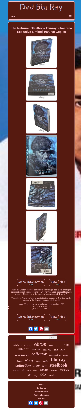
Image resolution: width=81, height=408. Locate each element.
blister (51, 346)
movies (52, 375)
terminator (27, 346)
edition (40, 344)
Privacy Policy (41, 391)
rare (44, 366)
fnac (62, 349)
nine (66, 345)
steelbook (58, 365)
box (43, 374)
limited (54, 354)
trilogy (36, 376)
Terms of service (41, 395)
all (23, 370)
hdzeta (19, 361)
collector (39, 354)
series (36, 349)
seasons (47, 349)
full (29, 374)
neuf (56, 349)
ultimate (58, 346)
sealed (65, 355)
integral (24, 349)
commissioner (22, 355)
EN (39, 398)
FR (43, 398)
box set (17, 370)
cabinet (44, 369)
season (38, 361)
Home (41, 385)
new (36, 365)
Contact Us (41, 388)
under (45, 361)
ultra (29, 370)
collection (23, 365)
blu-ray (58, 359)
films (35, 370)
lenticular (54, 370)
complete (64, 369)
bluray (29, 360)
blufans (18, 345)
